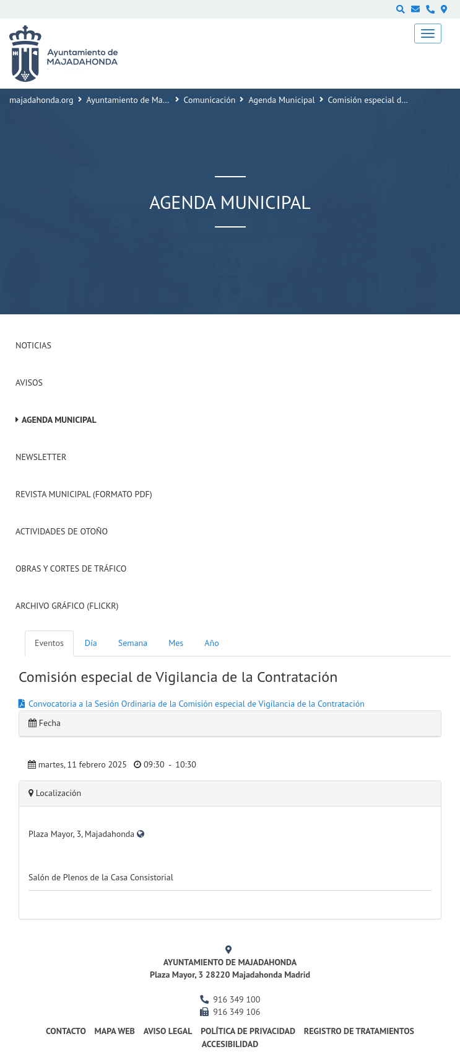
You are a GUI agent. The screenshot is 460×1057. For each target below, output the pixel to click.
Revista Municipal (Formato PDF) (83, 494)
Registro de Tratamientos (359, 1031)
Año (211, 642)
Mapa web (115, 1031)
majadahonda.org (41, 99)
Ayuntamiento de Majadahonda (144, 99)
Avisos (29, 382)
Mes (175, 642)
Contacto (66, 1031)
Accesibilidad (230, 1044)
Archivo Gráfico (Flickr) (67, 605)
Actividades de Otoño (61, 531)
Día (91, 642)
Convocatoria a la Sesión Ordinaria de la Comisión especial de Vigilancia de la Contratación (196, 703)
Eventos (49, 642)
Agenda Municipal (281, 99)
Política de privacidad (248, 1031)
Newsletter (40, 456)
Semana (132, 642)
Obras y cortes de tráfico (70, 568)
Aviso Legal (168, 1031)
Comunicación (210, 99)
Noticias (33, 345)
